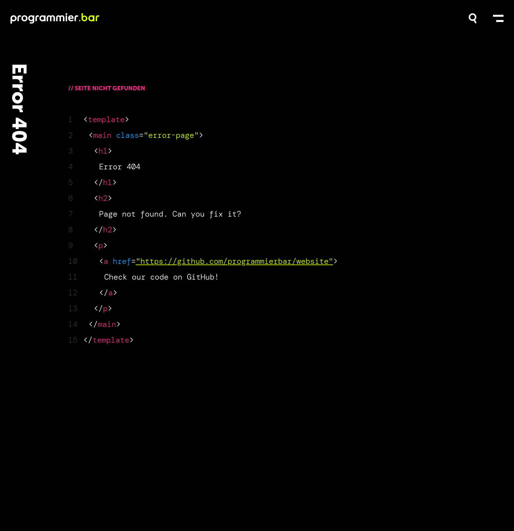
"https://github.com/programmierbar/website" (234, 261)
